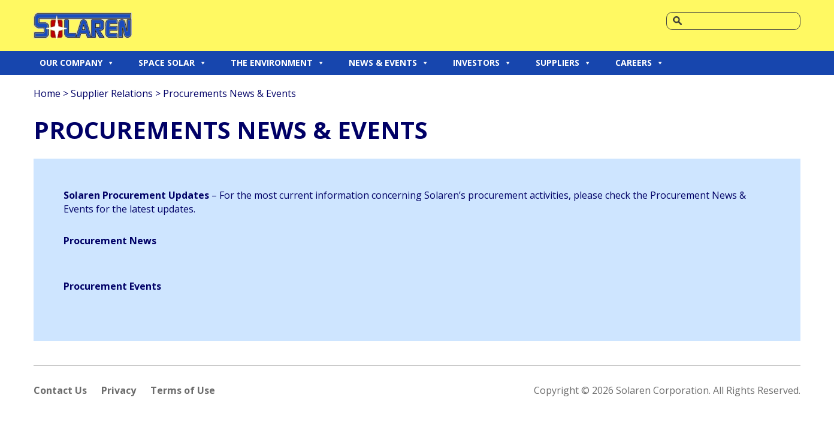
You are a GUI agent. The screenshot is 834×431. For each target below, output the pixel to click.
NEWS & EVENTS (389, 63)
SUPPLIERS (563, 63)
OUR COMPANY (77, 63)
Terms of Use (182, 390)
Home (47, 93)
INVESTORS (482, 63)
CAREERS (639, 63)
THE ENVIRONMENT (278, 63)
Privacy (118, 390)
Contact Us (60, 390)
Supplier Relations (112, 93)
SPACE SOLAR (172, 63)
